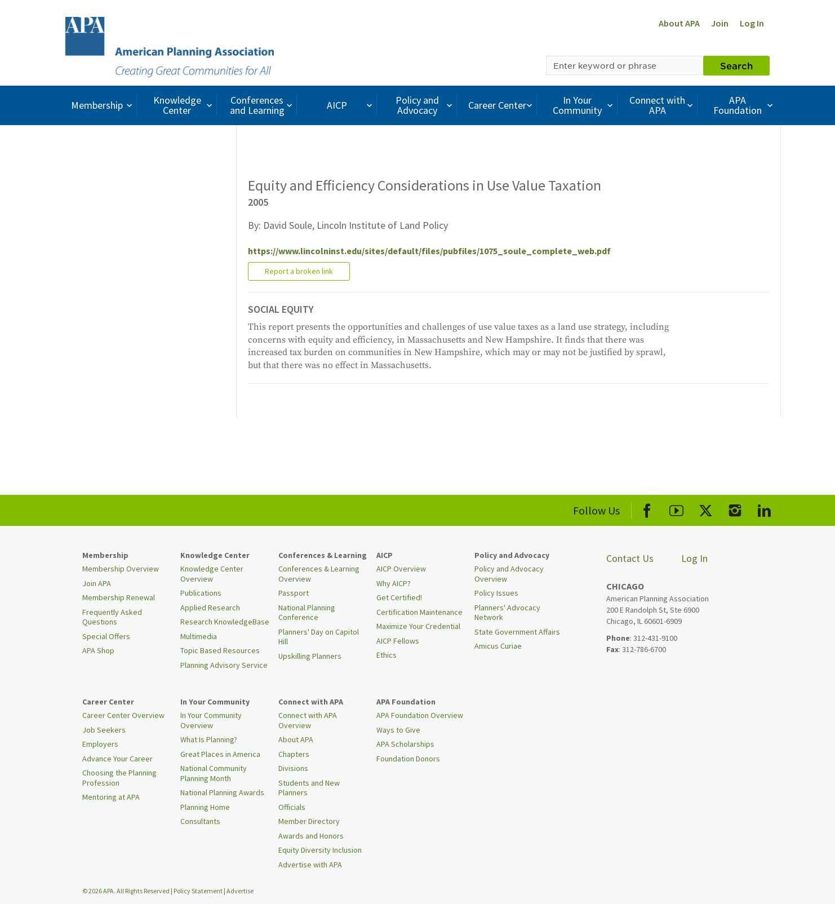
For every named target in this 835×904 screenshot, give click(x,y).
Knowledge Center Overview (211, 574)
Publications (200, 593)
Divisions (293, 768)
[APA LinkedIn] (764, 508)
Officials (291, 807)
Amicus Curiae (498, 646)
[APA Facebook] (647, 508)
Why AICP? (393, 583)
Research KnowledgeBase (224, 622)
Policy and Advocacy (425, 105)
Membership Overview (120, 569)
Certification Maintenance (419, 612)
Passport (293, 593)
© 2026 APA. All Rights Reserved (126, 891)
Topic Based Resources (220, 650)
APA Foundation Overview (419, 715)
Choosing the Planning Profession (119, 778)
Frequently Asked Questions (112, 617)
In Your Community (584, 105)
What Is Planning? (208, 739)
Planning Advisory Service (224, 665)
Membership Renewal (118, 597)
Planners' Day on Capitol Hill (318, 637)
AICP (351, 105)
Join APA (96, 583)
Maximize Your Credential (418, 626)
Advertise (240, 891)
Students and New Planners (309, 788)
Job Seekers (104, 730)
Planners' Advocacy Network (507, 612)
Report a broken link (299, 271)
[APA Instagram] (735, 508)
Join (720, 23)
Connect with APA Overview (307, 720)
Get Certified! (399, 597)
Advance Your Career (117, 759)
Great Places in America (220, 754)
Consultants (200, 821)
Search (736, 65)
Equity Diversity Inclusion (320, 850)
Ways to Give (398, 730)
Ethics (386, 655)
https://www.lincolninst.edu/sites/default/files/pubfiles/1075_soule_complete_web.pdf (429, 250)
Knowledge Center (184, 105)
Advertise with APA (310, 864)
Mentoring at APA (111, 797)
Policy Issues (496, 593)
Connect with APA (662, 105)
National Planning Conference (306, 612)
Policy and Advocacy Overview (509, 574)
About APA (679, 23)
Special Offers (106, 636)
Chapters (293, 754)
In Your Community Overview (211, 720)
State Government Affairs (517, 632)
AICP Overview (401, 569)
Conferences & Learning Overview (318, 574)
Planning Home (205, 807)
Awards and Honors (311, 836)
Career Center (501, 105)
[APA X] (705, 508)
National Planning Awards (222, 792)
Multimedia (198, 636)
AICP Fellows (397, 641)
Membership (103, 105)
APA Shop (98, 650)
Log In (752, 23)
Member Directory (309, 821)
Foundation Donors (408, 759)
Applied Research (210, 607)
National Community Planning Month (213, 773)
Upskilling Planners (309, 656)
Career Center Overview (123, 715)
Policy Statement (198, 891)
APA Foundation (744, 105)
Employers (100, 744)
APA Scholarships (405, 744)
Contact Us (630, 558)
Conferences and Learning (262, 105)
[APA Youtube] (676, 508)
